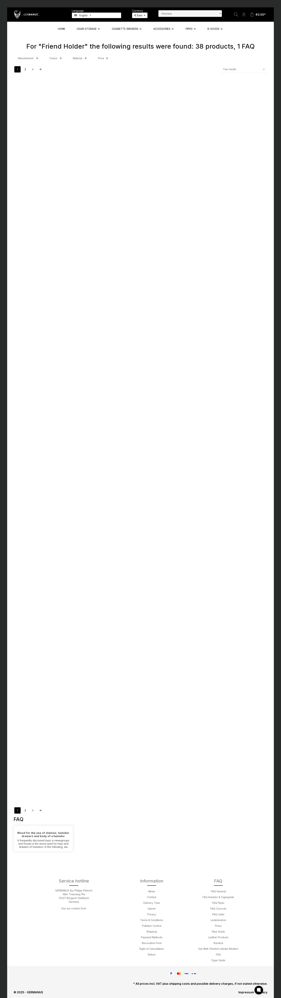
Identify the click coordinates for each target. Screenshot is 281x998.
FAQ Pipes (218, 902)
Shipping (151, 931)
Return (152, 954)
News (151, 891)
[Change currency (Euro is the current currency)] (139, 15)
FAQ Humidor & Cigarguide (218, 897)
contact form (78, 908)
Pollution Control (151, 925)
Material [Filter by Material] (80, 58)
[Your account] (243, 14)
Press (218, 925)
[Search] (236, 14)
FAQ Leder (218, 914)
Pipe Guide (218, 931)
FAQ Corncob (218, 908)
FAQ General (218, 891)
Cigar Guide (218, 960)
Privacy (151, 914)
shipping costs (179, 983)
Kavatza (218, 943)
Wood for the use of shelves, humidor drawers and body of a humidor (43, 834)
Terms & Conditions (151, 920)
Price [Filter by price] (103, 58)
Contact (151, 897)
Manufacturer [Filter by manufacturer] (28, 58)
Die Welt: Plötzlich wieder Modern (218, 948)
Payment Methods (151, 937)
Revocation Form (152, 943)
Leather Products (218, 937)
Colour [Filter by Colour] (55, 58)
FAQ (218, 954)
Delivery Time (151, 902)
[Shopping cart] (257, 14)
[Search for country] (190, 13)
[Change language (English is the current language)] (96, 15)
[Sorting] (244, 69)
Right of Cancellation (151, 948)
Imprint (152, 908)
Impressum (246, 992)
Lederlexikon (218, 920)
